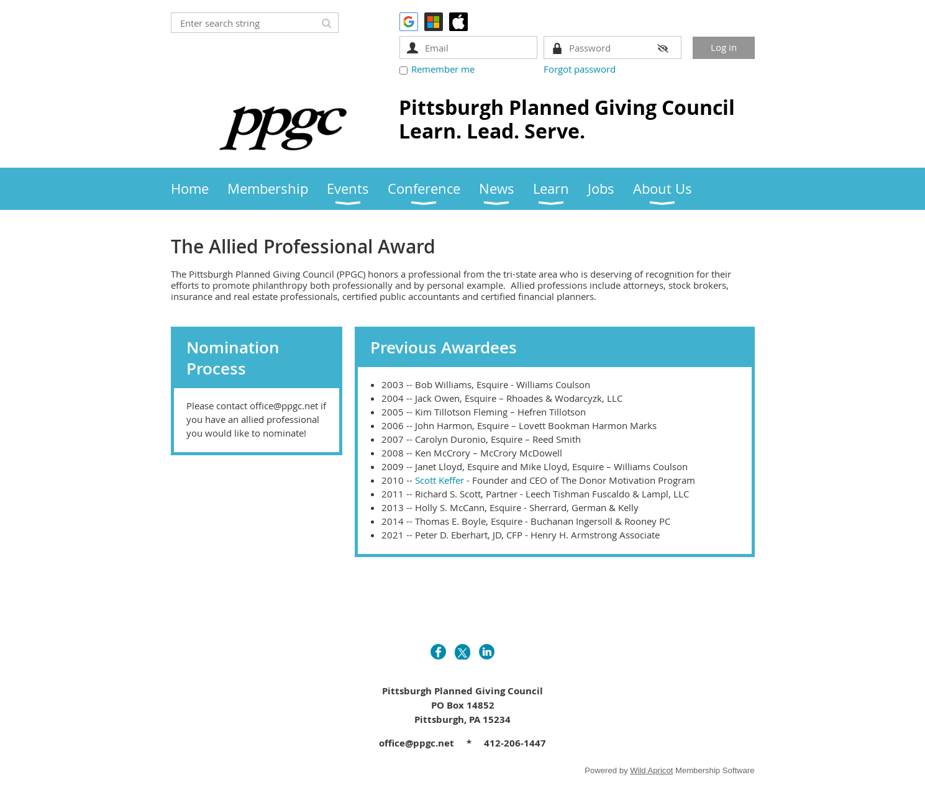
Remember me (443, 69)
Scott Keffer (439, 480)
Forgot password (580, 69)
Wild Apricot (651, 770)
